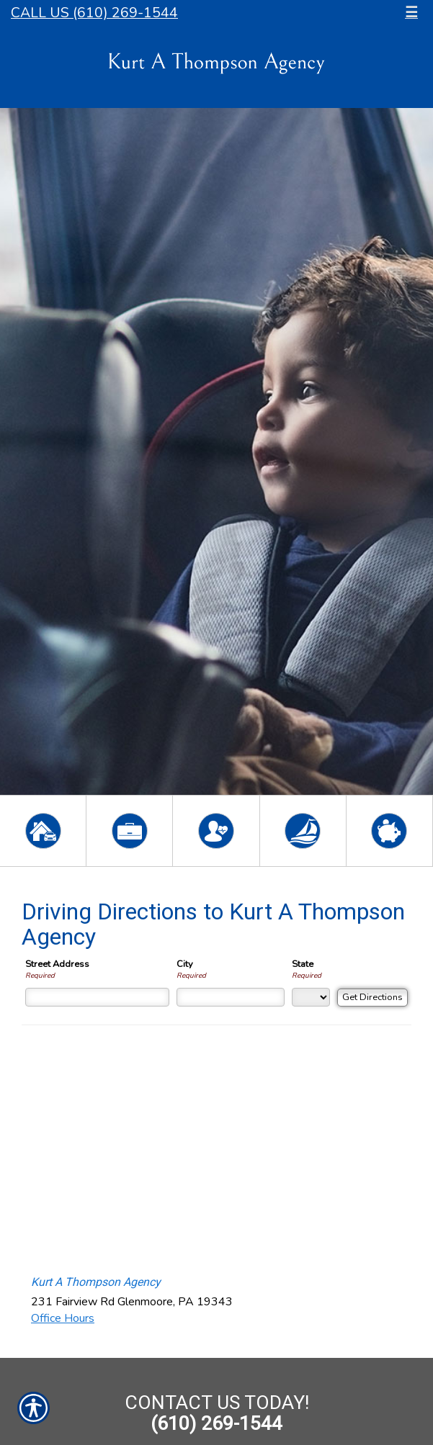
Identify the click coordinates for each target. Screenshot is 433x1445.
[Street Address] (97, 997)
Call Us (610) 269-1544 (94, 12)
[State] (311, 997)
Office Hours (62, 1318)
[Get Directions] (372, 998)
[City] (231, 997)
